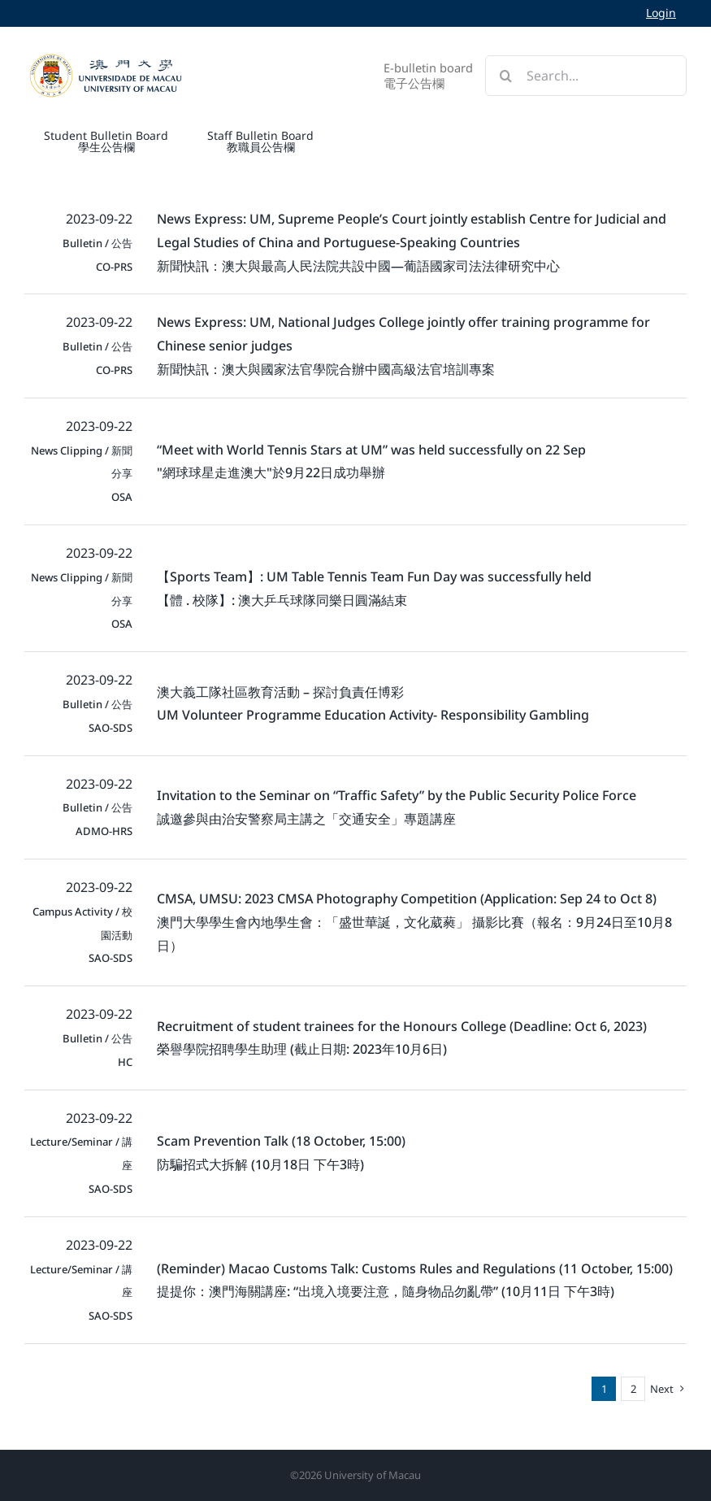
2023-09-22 (99, 219)
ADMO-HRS (104, 831)
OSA (121, 496)
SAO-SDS (110, 727)
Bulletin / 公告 (97, 243)
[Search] (505, 75)
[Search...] (586, 75)
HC (125, 1062)
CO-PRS (114, 266)
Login (661, 12)
